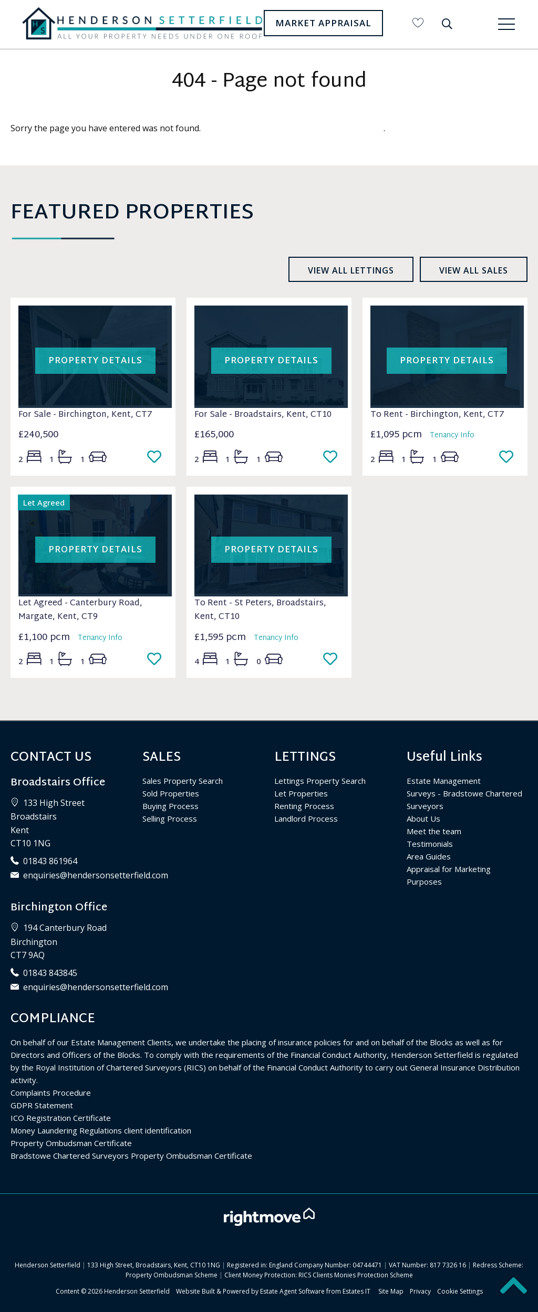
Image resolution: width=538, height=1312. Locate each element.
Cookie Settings (460, 1291)
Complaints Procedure (51, 1092)
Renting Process (304, 806)
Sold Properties (170, 793)
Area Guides (429, 856)
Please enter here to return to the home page (293, 128)
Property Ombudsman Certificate (71, 1143)
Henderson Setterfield (137, 1291)
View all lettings (351, 270)
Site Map (391, 1291)
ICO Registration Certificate (61, 1117)
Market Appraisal (323, 23)
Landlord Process (306, 818)
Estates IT (356, 1291)
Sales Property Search (182, 780)
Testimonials (430, 843)
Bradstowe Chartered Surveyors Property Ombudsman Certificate (131, 1155)
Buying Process (170, 806)
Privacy (420, 1291)
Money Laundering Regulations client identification (101, 1130)
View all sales (473, 270)
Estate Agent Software (292, 1291)
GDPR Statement (42, 1105)
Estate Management (444, 780)
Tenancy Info (452, 435)
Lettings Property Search (320, 780)
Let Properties (301, 793)
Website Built (195, 1291)
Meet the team (434, 831)
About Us (423, 818)
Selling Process (169, 818)
